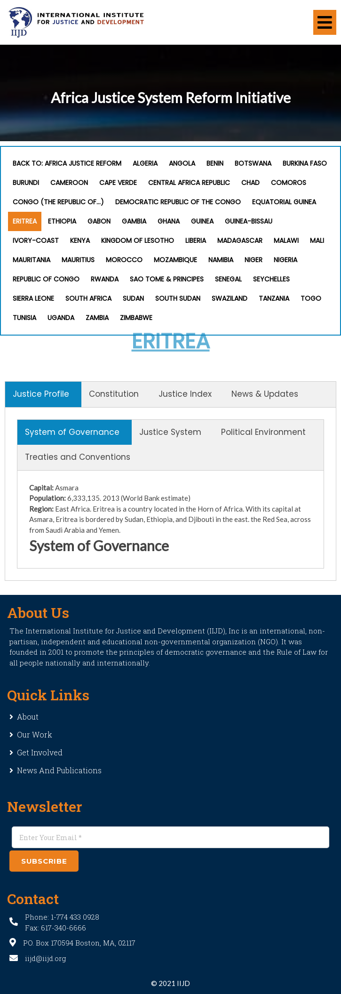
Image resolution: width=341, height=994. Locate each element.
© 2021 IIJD (170, 983)
